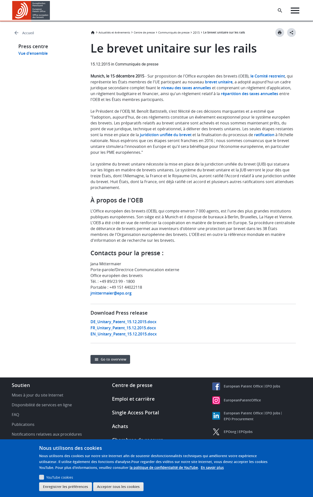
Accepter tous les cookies (118, 486)
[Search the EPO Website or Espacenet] (280, 10)
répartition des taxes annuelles (249, 93)
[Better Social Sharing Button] (291, 32)
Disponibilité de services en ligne (42, 405)
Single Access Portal (135, 412)
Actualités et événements (114, 32)
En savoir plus (212, 467)
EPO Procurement (239, 419)
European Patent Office (243, 386)
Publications (23, 424)
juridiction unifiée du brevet (165, 134)
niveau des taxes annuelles (186, 87)
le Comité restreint (267, 76)
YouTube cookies (59, 477)
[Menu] (295, 10)
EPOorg (230, 431)
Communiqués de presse (174, 32)
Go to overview (113, 359)
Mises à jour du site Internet (37, 395)
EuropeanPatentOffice (242, 400)
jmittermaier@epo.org (111, 293)
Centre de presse (144, 32)
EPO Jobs (272, 386)
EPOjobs (246, 431)
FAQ (15, 414)
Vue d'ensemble (33, 53)
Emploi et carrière (133, 399)
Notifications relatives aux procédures (47, 434)
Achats (120, 426)
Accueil (28, 33)
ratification (264, 134)
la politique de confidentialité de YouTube (164, 467)
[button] (50, 10)
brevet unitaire (219, 82)
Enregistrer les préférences (65, 486)
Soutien (21, 385)
